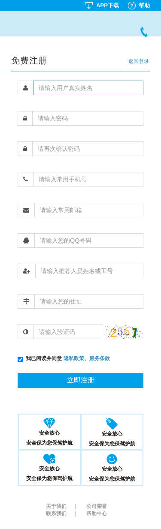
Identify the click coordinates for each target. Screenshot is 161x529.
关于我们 (61, 506)
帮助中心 (96, 514)
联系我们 (61, 514)
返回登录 (138, 61)
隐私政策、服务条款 (87, 358)
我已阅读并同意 (67, 358)
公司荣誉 (96, 506)
